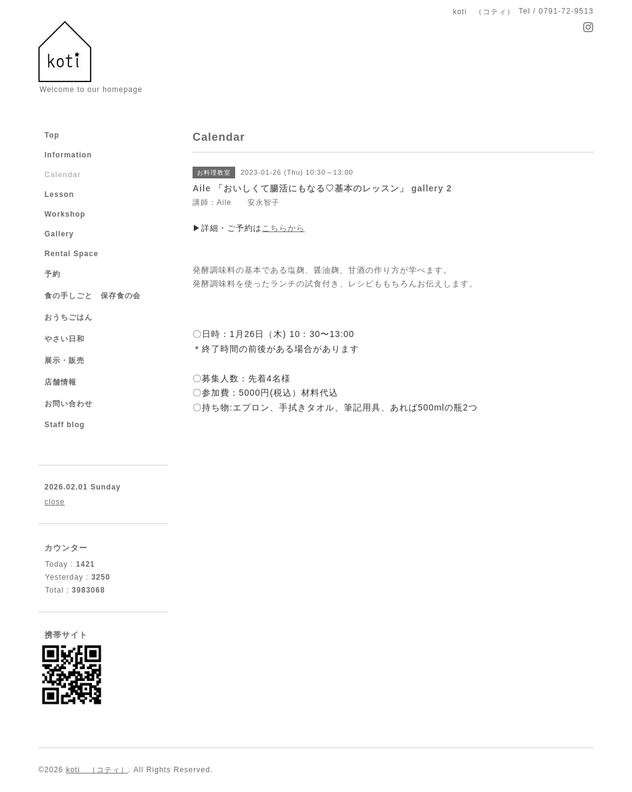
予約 (52, 274)
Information (68, 155)
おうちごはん (68, 317)
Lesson (59, 194)
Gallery (59, 234)
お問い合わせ (68, 403)
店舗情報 (60, 382)
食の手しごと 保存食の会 (92, 295)
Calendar (62, 174)
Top (51, 135)
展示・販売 (64, 360)
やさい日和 (64, 339)
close (54, 502)
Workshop (64, 214)
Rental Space (71, 253)
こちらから (283, 228)
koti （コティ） (97, 769)
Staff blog (64, 424)
